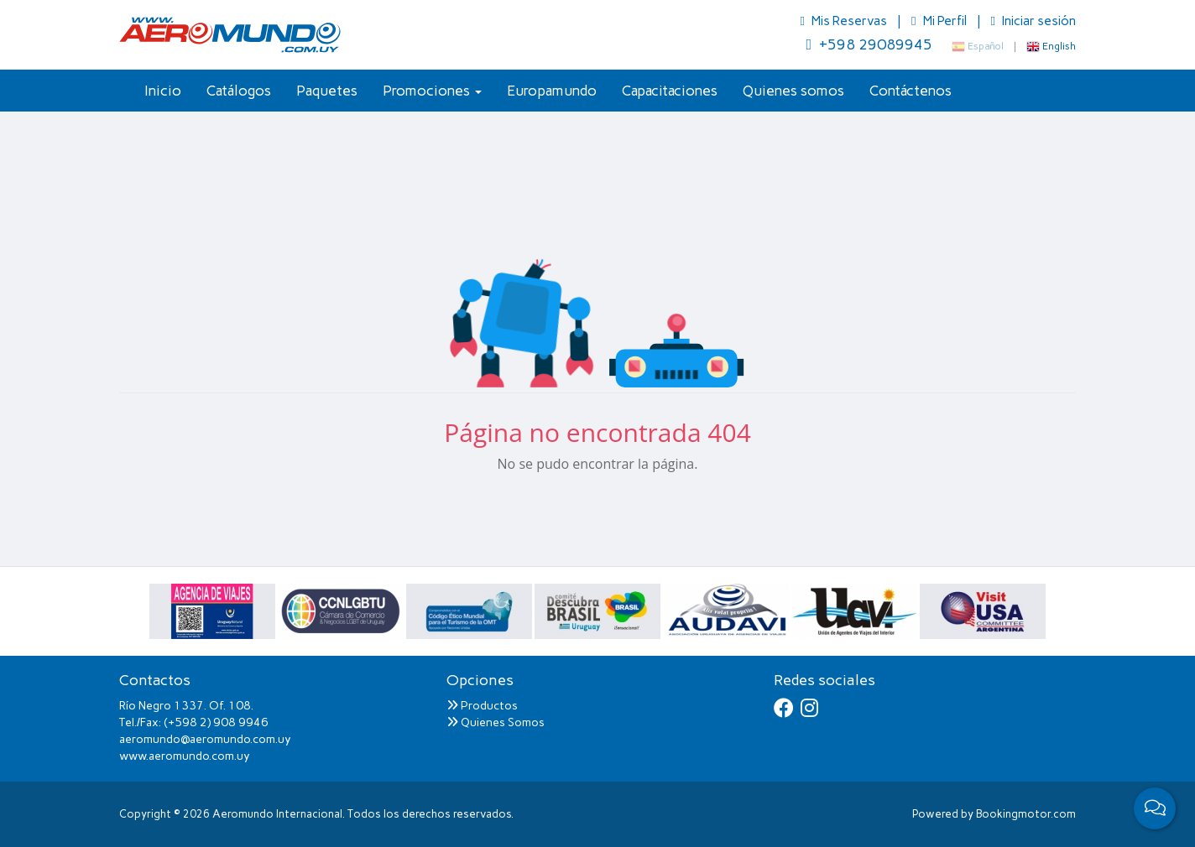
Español (978, 46)
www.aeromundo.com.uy (184, 756)
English (1051, 46)
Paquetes (326, 90)
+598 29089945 (869, 44)
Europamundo (552, 90)
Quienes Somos (495, 722)
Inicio (162, 90)
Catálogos (238, 90)
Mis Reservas (845, 21)
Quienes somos (793, 90)
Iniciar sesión (1033, 21)
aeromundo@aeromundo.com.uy (205, 739)
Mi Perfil (939, 21)
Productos (482, 706)
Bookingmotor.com (1026, 814)
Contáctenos (910, 90)
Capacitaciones (670, 90)
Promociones (432, 90)
